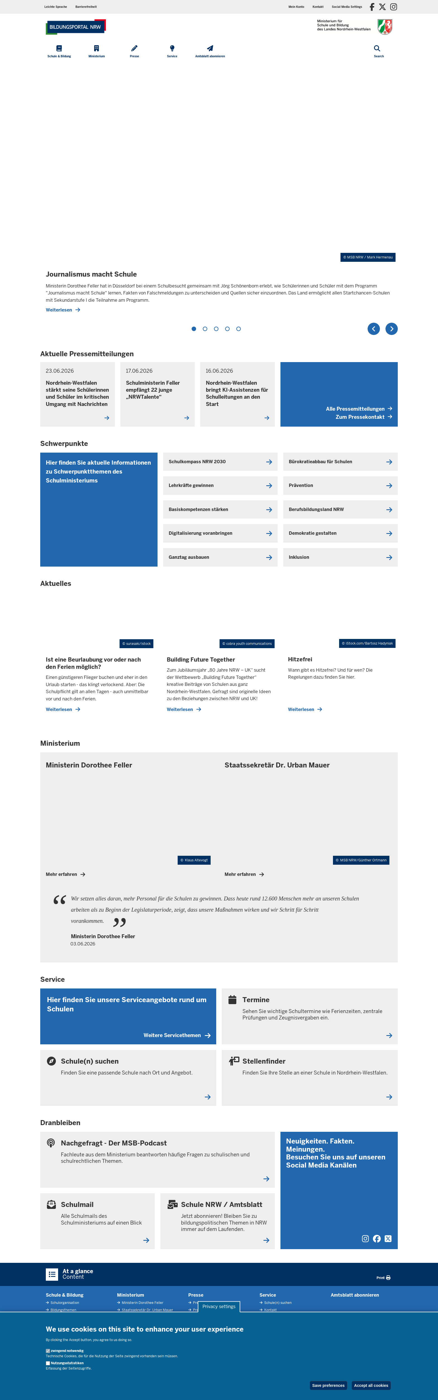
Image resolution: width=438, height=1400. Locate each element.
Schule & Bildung (65, 1295)
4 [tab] (227, 329)
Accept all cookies (371, 1385)
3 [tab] (216, 329)
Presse (195, 1295)
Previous (374, 329)
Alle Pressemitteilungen (359, 409)
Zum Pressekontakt (364, 417)
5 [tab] (238, 329)
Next (391, 329)
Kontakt (270, 1310)
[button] (347, 7)
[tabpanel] (219, 190)
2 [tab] (205, 329)
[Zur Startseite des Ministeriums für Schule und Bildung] (76, 27)
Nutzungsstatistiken (67, 1363)
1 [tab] (194, 329)
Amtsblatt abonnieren (355, 1295)
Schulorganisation (64, 1303)
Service (268, 1295)
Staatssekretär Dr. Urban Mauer (147, 1310)
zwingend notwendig (67, 1351)
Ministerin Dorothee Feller (142, 1303)
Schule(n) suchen (277, 1303)
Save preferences (328, 1385)
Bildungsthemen (63, 1310)
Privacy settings (219, 1307)
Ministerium (130, 1295)
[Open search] (379, 52)
